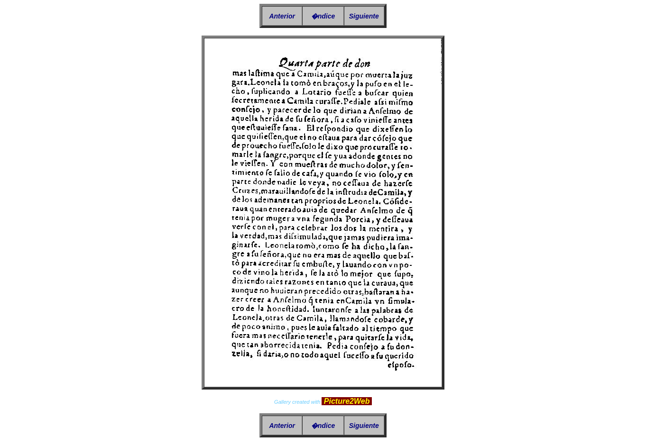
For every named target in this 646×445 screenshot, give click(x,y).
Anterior (282, 16)
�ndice (323, 16)
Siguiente (364, 16)
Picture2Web (347, 401)
